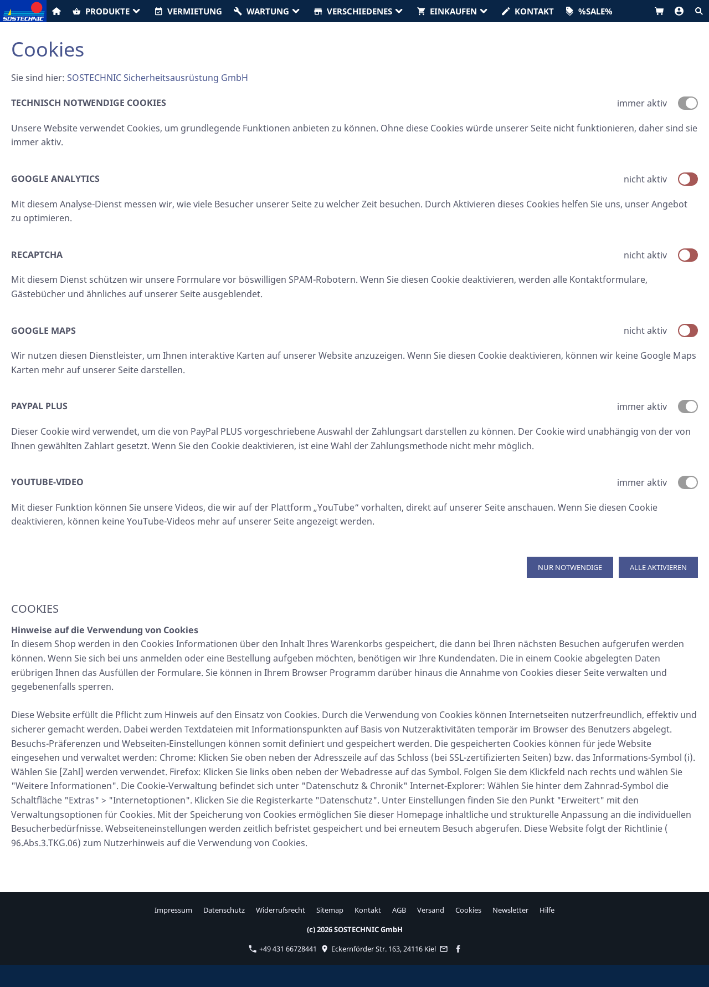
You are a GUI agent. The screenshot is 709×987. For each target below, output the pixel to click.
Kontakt (367, 910)
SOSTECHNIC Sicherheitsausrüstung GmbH (157, 78)
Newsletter (510, 910)
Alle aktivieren (658, 567)
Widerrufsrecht (280, 910)
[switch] (688, 179)
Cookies (468, 910)
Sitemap (329, 910)
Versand (430, 910)
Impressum (173, 910)
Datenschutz (224, 910)
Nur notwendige (570, 567)
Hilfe (547, 910)
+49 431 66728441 (283, 949)
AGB (399, 910)
